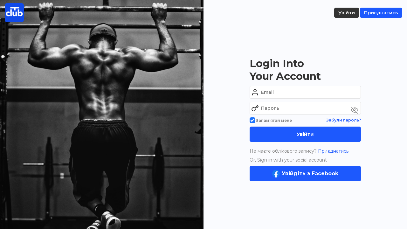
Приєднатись (332, 151)
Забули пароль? (343, 120)
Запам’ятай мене (271, 120)
